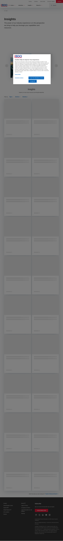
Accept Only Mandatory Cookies (36, 77)
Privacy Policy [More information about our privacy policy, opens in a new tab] (18, 74)
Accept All (32, 81)
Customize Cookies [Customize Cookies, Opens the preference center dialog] (19, 77)
